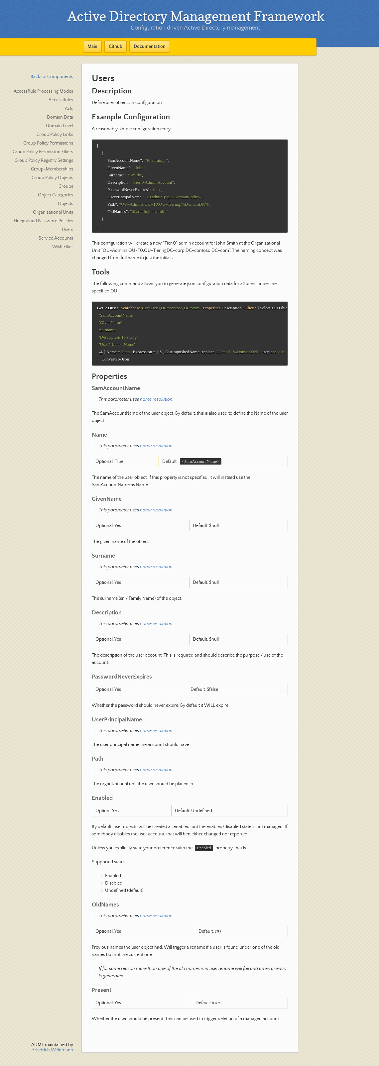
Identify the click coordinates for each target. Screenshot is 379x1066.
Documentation (150, 46)
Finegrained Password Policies (43, 221)
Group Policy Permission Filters (43, 152)
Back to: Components (52, 76)
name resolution (156, 406)
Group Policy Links (55, 134)
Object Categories (55, 195)
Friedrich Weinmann (52, 1050)
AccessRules (61, 100)
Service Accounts (56, 238)
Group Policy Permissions (48, 143)
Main (92, 46)
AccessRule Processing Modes (43, 91)
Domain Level (59, 126)
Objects (65, 203)
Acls (69, 108)
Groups (66, 186)
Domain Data (60, 117)
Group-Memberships (52, 169)
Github (115, 46)
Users (67, 229)
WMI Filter (62, 247)
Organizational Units (53, 212)
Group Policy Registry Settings (44, 160)
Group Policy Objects (52, 177)
